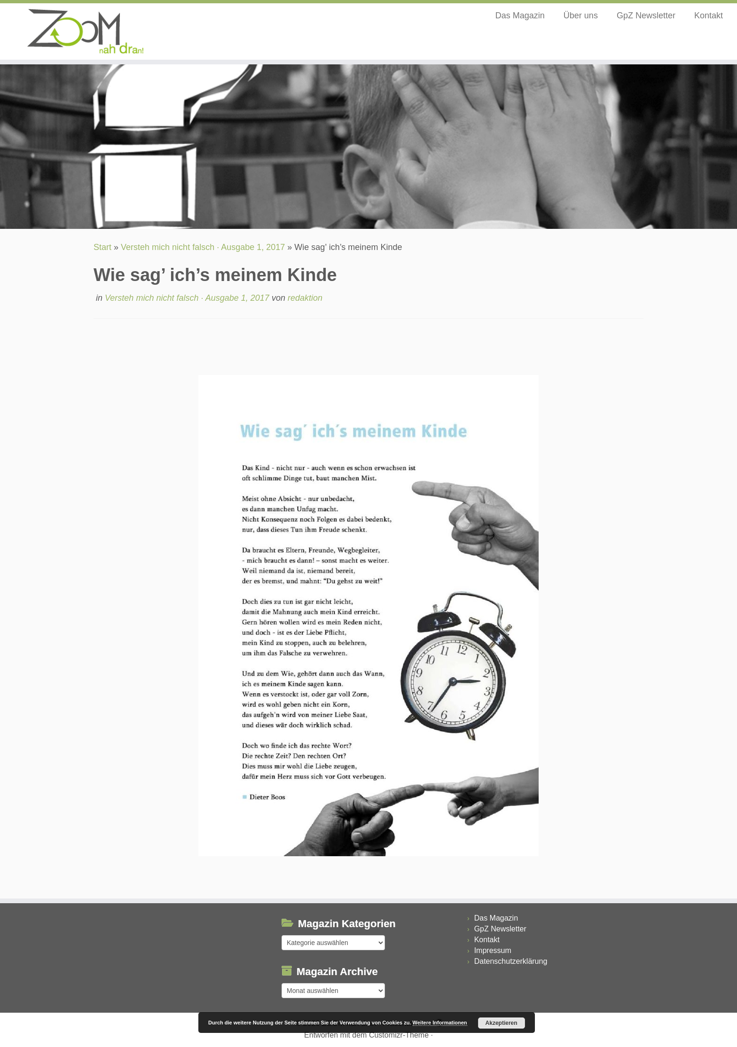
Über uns (581, 15)
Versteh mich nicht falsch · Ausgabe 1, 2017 (203, 247)
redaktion (305, 298)
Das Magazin (520, 15)
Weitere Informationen (440, 1022)
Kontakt (708, 15)
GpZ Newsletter (646, 15)
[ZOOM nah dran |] (85, 31)
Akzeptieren (501, 1023)
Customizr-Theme (399, 1035)
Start (102, 247)
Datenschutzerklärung (511, 961)
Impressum (492, 950)
